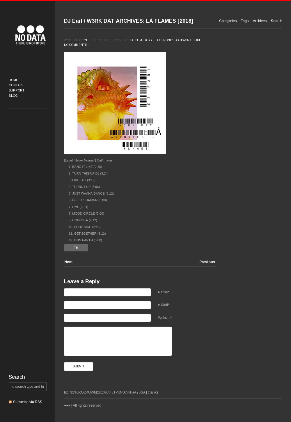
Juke (197, 40)
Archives (260, 21)
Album (137, 40)
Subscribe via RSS (27, 402)
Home (13, 80)
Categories (228, 21)
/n (85, 40)
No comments (75, 44)
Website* (165, 318)
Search (276, 21)
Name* (163, 292)
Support (16, 90)
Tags (245, 21)
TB (76, 247)
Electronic (163, 40)
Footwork (183, 40)
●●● (30, 35)
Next (68, 262)
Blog (13, 95)
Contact (16, 85)
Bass (148, 40)
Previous (207, 262)
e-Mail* (163, 305)
